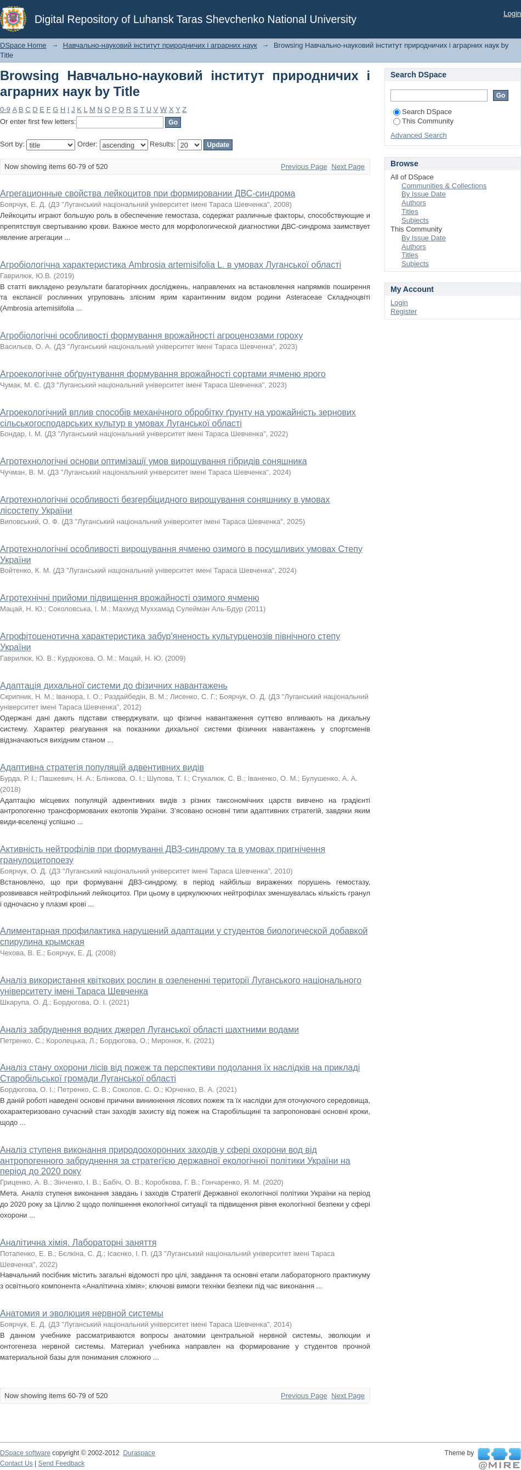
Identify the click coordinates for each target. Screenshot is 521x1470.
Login (512, 13)
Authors (413, 203)
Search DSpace (422, 112)
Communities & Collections (443, 186)
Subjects (415, 220)
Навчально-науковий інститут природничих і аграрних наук (160, 45)
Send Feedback (61, 1463)
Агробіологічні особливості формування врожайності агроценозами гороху (151, 335)
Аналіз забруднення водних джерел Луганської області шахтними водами (149, 1029)
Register (403, 311)
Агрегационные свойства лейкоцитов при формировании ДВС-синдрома (147, 193)
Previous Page (304, 166)
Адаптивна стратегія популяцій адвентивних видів (102, 767)
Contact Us (16, 1463)
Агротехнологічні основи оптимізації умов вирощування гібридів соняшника (153, 461)
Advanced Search (418, 135)
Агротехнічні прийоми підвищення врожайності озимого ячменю (129, 597)
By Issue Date (423, 194)
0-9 (5, 109)
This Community (423, 121)
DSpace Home (23, 45)
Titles (409, 211)
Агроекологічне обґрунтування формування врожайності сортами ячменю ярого (163, 374)
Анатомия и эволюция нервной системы (81, 1313)
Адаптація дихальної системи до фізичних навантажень (114, 685)
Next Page (348, 166)
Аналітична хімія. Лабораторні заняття (78, 1242)
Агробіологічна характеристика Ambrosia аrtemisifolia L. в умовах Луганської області (170, 264)
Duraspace (139, 1453)
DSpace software (25, 1453)
